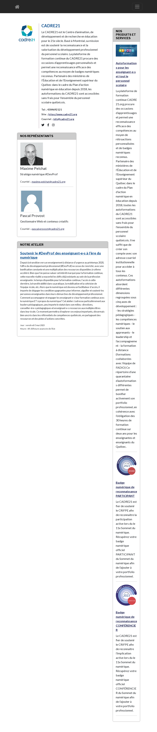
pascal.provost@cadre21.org (48, 228)
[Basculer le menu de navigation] (137, 6)
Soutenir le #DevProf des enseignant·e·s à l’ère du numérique (60, 255)
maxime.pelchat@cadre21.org (48, 181)
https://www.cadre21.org (62, 114)
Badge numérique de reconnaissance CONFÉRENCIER (126, 621)
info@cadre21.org (63, 119)
